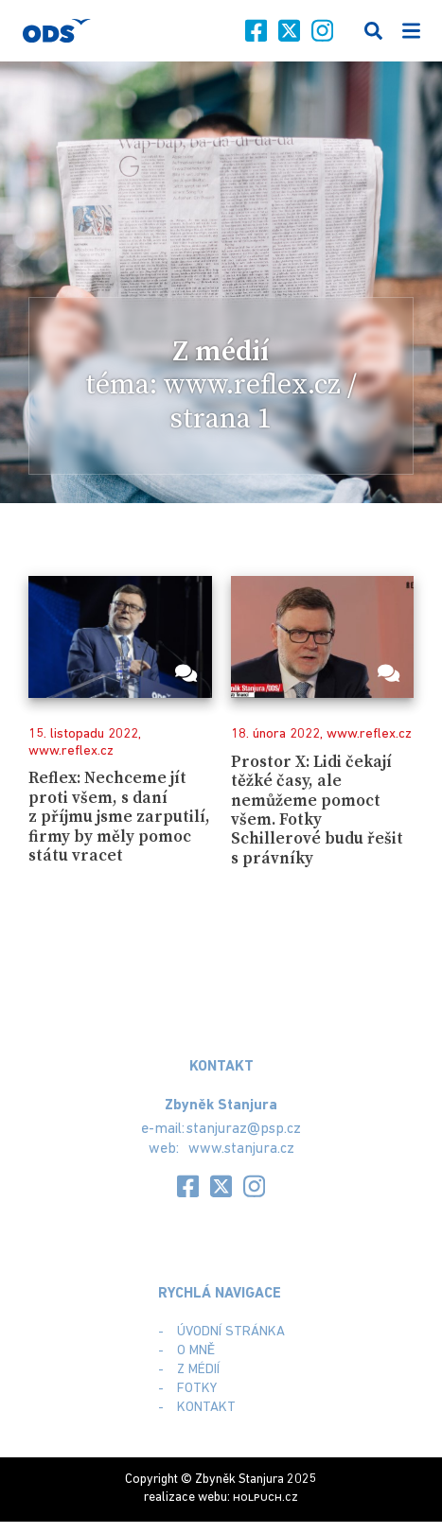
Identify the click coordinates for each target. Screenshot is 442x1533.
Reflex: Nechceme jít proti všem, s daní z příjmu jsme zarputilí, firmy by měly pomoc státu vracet (119, 817)
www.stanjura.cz (241, 1149)
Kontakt (206, 1408)
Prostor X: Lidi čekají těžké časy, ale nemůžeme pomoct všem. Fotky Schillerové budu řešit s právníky (317, 810)
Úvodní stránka (231, 1332)
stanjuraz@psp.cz (243, 1129)
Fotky (197, 1389)
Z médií (198, 1370)
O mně (196, 1351)
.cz (265, 1497)
